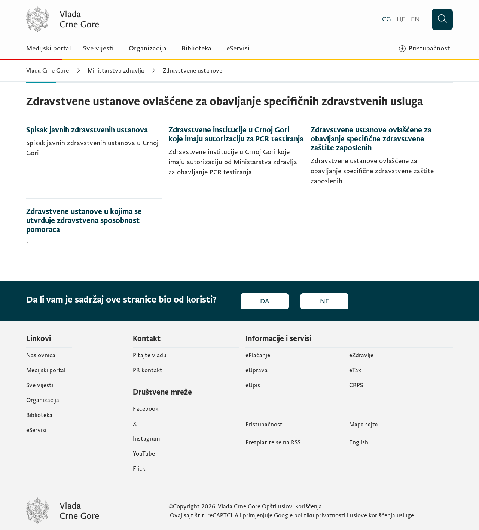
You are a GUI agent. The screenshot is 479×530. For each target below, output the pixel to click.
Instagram (146, 438)
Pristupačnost (264, 424)
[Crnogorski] (386, 19)
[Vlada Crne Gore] (99, 19)
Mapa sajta (363, 424)
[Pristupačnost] (424, 48)
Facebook (145, 409)
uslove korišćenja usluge (382, 515)
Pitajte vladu (150, 355)
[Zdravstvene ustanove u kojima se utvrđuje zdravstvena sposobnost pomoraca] (94, 229)
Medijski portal (48, 48)
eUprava (256, 370)
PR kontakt (147, 370)
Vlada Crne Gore (47, 70)
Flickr (140, 468)
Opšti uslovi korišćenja (292, 506)
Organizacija (148, 48)
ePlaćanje (257, 355)
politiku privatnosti (319, 515)
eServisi (238, 48)
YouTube (144, 453)
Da (264, 301)
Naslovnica (40, 355)
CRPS (356, 385)
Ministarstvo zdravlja (116, 70)
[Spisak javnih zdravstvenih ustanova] (94, 162)
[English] (415, 19)
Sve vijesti (98, 48)
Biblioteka (196, 48)
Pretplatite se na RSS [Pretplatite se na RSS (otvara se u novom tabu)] (272, 442)
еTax (355, 370)
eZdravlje (361, 355)
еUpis (252, 385)
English (358, 442)
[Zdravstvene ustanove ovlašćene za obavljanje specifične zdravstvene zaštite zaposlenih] (379, 162)
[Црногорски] (401, 19)
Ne (324, 301)
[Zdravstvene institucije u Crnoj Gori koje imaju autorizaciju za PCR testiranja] (236, 162)
